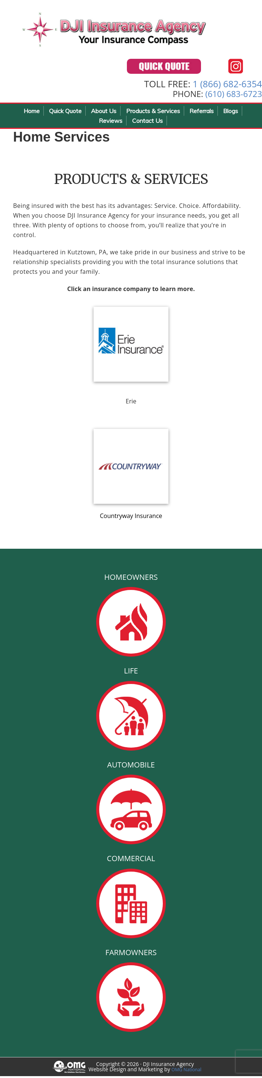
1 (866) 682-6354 (227, 85)
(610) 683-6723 (233, 95)
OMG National (188, 1071)
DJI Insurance (131, 30)
